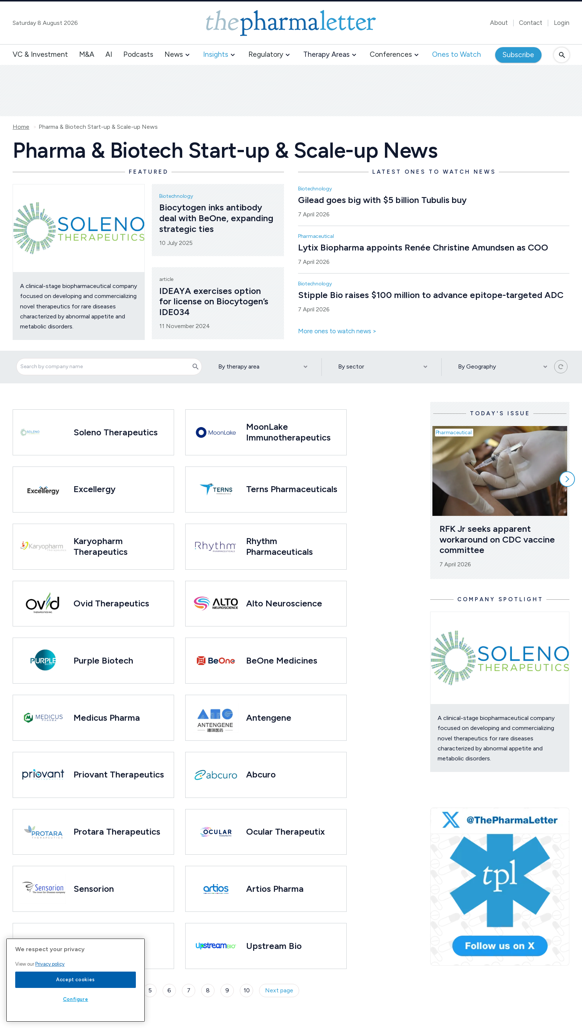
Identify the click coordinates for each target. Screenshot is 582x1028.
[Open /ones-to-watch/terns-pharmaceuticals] (216, 489)
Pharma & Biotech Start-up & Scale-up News (98, 127)
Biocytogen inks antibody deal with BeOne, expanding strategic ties (217, 218)
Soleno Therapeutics (115, 432)
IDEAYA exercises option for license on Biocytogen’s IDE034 (215, 301)
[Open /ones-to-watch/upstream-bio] (216, 946)
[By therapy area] (261, 367)
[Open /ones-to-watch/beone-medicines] (216, 660)
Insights (215, 54)
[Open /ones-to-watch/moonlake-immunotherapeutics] (216, 432)
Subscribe (518, 54)
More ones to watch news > (337, 331)
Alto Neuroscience (284, 603)
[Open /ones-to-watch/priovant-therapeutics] (43, 775)
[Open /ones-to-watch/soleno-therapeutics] (29, 432)
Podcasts (138, 54)
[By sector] (381, 367)
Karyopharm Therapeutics (100, 546)
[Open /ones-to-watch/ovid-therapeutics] (43, 604)
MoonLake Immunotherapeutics (288, 432)
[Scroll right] (567, 479)
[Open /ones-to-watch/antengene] (216, 718)
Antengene (268, 717)
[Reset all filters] (561, 366)
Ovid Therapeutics (111, 603)
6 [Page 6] (169, 990)
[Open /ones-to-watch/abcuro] (216, 775)
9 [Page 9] (227, 990)
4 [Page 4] (131, 990)
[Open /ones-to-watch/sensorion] (43, 889)
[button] (187, 54)
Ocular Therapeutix (285, 831)
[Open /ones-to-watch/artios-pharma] (216, 889)
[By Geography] (501, 367)
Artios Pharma (275, 888)
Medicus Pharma (106, 717)
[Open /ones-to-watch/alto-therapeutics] (216, 604)
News (173, 54)
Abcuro (261, 774)
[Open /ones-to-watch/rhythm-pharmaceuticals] (216, 546)
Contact (530, 22)
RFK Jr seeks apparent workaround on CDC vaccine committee (498, 539)
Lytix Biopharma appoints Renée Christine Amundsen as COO (423, 247)
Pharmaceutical (316, 236)
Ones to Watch (456, 54)
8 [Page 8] (208, 990)
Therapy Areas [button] (326, 54)
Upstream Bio (274, 945)
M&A (86, 54)
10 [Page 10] (246, 990)
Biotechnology (176, 196)
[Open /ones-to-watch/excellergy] (43, 489)
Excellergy (94, 489)
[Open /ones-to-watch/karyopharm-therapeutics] (43, 546)
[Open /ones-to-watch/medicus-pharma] (43, 718)
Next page (279, 990)
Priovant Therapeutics (118, 774)
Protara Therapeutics (116, 831)
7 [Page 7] (188, 990)
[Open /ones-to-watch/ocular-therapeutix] (216, 832)
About (499, 22)
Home (21, 127)
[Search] (196, 367)
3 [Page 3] (111, 990)
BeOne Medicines (283, 660)
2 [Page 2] (92, 990)
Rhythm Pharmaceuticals (279, 546)
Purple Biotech (103, 660)
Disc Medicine (101, 945)
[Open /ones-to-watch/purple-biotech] (43, 660)
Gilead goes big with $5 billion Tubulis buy (382, 199)
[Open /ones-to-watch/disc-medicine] (43, 946)
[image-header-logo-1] (291, 23)
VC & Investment (40, 54)
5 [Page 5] (150, 990)
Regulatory (265, 54)
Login (561, 22)
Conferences (391, 54)
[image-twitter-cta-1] (499, 887)
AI (108, 54)
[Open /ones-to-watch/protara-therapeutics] (43, 832)
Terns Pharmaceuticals (291, 489)
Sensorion (93, 888)
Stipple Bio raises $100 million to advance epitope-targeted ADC (430, 294)
